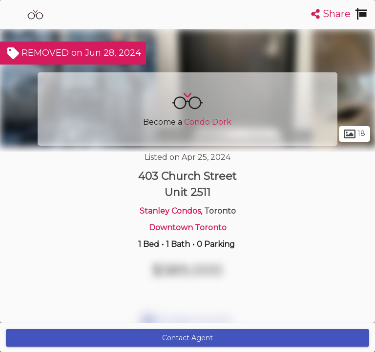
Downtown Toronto (188, 227)
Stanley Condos (170, 211)
